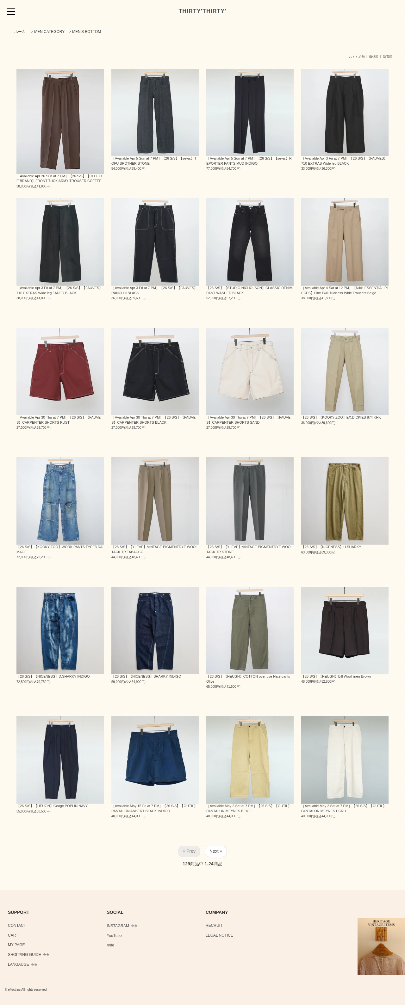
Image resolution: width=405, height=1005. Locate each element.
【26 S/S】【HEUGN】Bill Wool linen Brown (336, 676)
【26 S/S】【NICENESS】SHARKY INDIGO (146, 676)
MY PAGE (16, 945)
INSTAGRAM (118, 926)
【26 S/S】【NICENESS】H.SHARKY (331, 547)
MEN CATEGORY (49, 31)
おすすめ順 (357, 56)
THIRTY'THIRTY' (202, 11)
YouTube (114, 935)
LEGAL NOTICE (219, 935)
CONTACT (17, 925)
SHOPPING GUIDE (24, 954)
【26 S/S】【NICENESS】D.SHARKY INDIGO (53, 676)
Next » (215, 851)
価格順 (373, 56)
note (110, 945)
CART (13, 935)
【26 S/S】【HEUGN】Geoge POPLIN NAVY (52, 806)
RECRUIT (214, 925)
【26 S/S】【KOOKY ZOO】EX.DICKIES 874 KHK (341, 417)
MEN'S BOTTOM (86, 31)
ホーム (20, 31)
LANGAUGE (18, 964)
